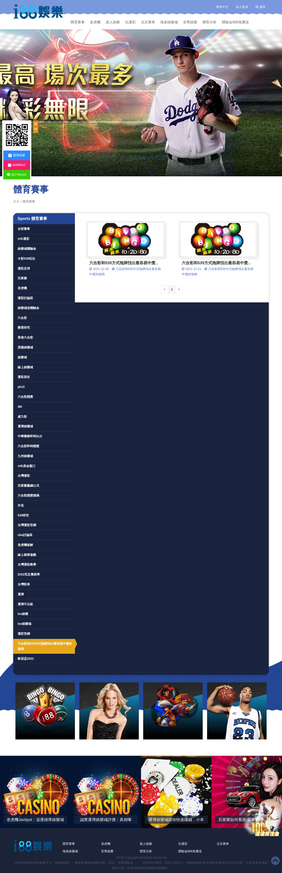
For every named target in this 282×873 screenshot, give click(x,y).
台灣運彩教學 (27, 564)
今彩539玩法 (26, 258)
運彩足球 (24, 268)
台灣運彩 (24, 475)
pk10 (21, 387)
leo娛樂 (23, 614)
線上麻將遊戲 (27, 555)
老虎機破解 (25, 545)
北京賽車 (148, 22)
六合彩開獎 (25, 396)
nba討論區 (25, 535)
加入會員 (242, 7)
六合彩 (22, 318)
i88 (20, 406)
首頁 (16, 201)
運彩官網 (24, 633)
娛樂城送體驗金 (28, 308)
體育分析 (209, 22)
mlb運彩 (23, 238)
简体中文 (222, 7)
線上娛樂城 (25, 367)
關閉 (35, 126)
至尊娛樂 (190, 22)
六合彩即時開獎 (28, 446)
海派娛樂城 (169, 22)
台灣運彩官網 (27, 525)
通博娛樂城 (25, 426)
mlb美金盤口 (26, 466)
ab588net (16, 165)
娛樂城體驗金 (27, 248)
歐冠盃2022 (26, 658)
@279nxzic (16, 175)
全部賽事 (24, 229)
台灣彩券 (24, 584)
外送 (21, 505)
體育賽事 (77, 22)
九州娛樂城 (25, 456)
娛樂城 (22, 357)
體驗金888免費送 (235, 22)
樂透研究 (24, 327)
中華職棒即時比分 (30, 436)
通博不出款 (25, 604)
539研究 (23, 515)
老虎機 (95, 22)
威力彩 (22, 416)
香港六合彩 (25, 337)
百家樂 (22, 278)
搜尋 (260, 7)
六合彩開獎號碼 (28, 495)
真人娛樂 (113, 22)
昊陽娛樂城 (25, 347)
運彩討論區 (25, 298)
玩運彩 (130, 22)
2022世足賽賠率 (29, 574)
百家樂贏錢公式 (28, 485)
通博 (21, 594)
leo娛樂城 (24, 623)
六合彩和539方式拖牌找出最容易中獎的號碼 (45, 646)
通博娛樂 (16, 155)
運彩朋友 (24, 377)
